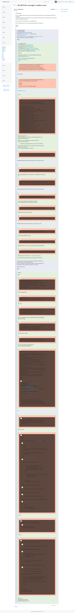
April (3, 56)
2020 (4, 37)
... (16, 28)
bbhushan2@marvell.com (30, 48)
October (3, 49)
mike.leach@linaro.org (29, 44)
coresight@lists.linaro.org (38, 36)
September (4, 50)
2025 (4, 12)
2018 (4, 65)
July (2, 52)
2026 (4, 7)
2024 (4, 17)
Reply (16, 606)
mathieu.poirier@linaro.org (21, 35)
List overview (6, 85)
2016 (4, 75)
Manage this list (60, 1)
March (3, 57)
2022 (4, 27)
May (3, 55)
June (3, 54)
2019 (4, 42)
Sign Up (71, 1)
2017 (4, 70)
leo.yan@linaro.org (24, 36)
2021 (4, 32)
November (4, 47)
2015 (4, 80)
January (3, 60)
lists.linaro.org (6, 1)
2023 (4, 22)
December (4, 46)
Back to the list (63, 11)
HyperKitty (37, 611)
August (3, 51)
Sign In (66, 1)
